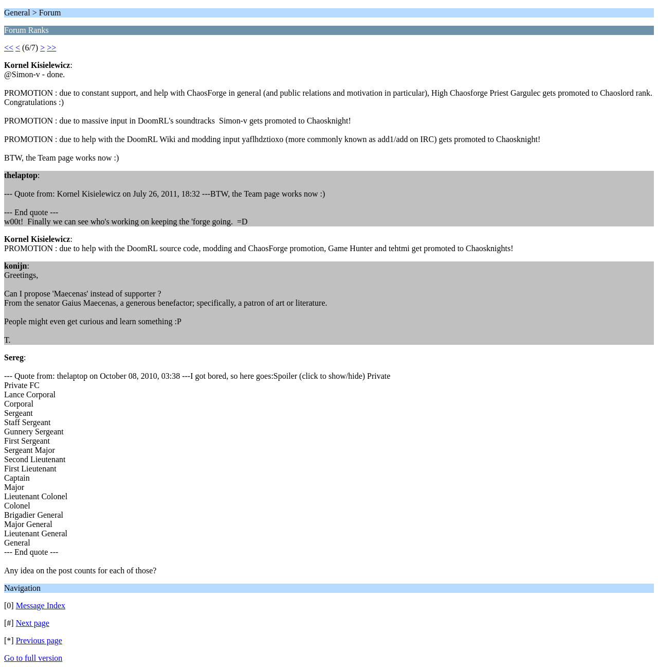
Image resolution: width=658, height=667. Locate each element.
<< (8, 47)
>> (51, 47)
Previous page (39, 640)
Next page (32, 623)
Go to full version (33, 658)
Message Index (40, 605)
